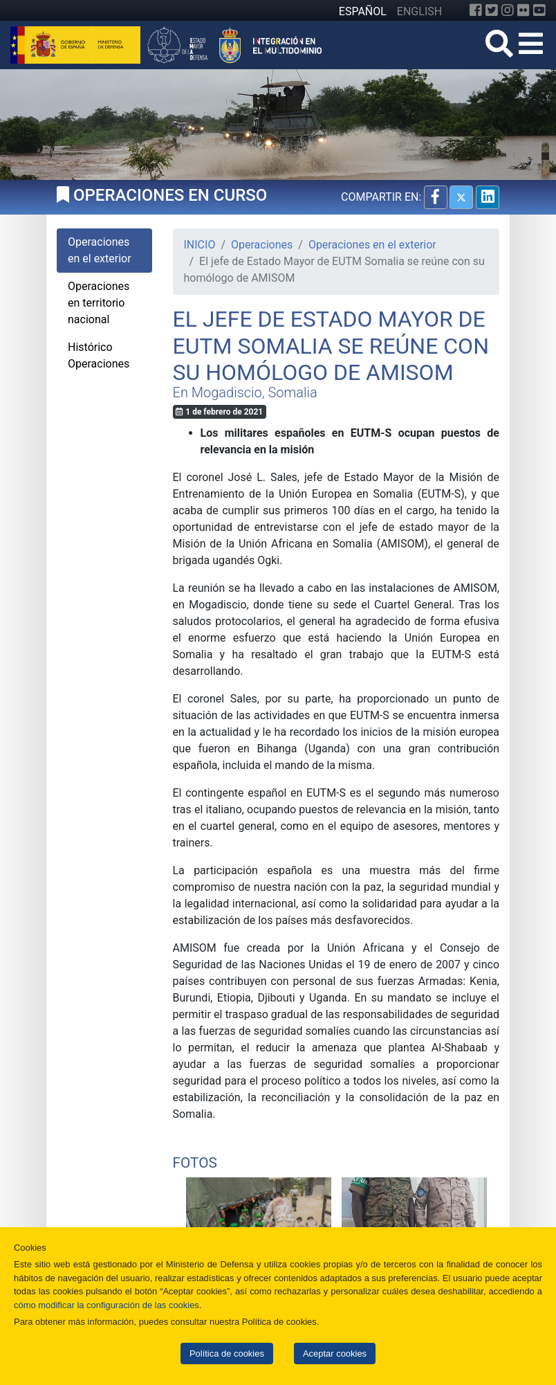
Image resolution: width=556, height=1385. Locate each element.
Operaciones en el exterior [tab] (99, 250)
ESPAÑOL (363, 11)
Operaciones (262, 244)
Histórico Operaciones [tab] (98, 355)
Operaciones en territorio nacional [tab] (98, 303)
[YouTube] (539, 10)
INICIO (200, 244)
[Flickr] (523, 10)
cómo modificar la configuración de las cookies (106, 1305)
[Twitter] (491, 10)
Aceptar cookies (335, 1353)
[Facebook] (476, 10)
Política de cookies (226, 1353)
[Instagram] (507, 10)
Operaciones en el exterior (372, 244)
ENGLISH (419, 11)
